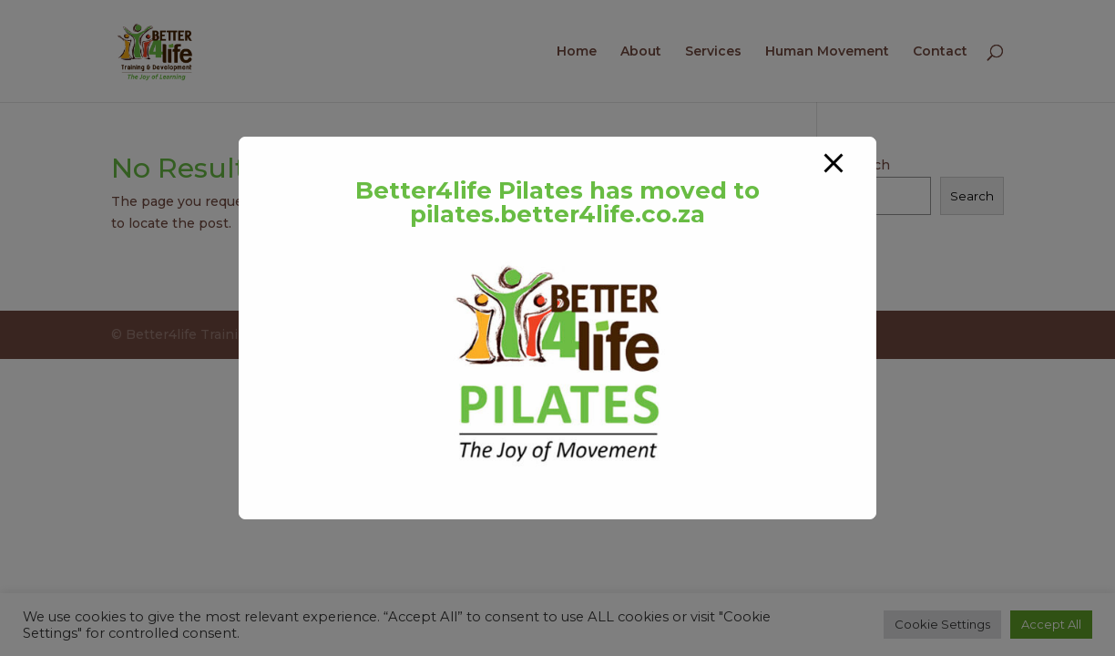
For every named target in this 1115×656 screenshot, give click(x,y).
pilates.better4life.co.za (557, 214)
